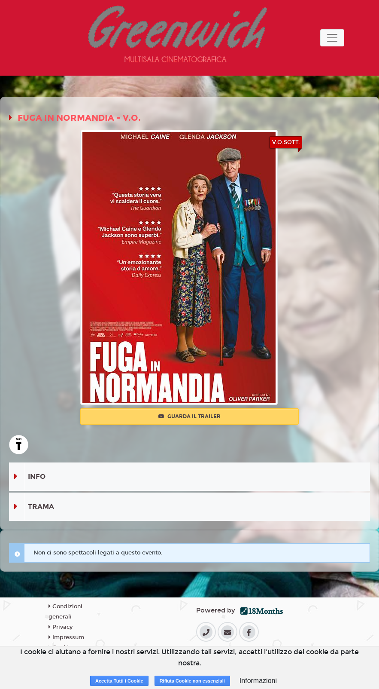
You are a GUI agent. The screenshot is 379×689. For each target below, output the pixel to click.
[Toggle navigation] (332, 37)
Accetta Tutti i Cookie (119, 680)
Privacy (61, 627)
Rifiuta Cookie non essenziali (192, 680)
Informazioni (258, 680)
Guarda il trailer (189, 416)
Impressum (66, 637)
